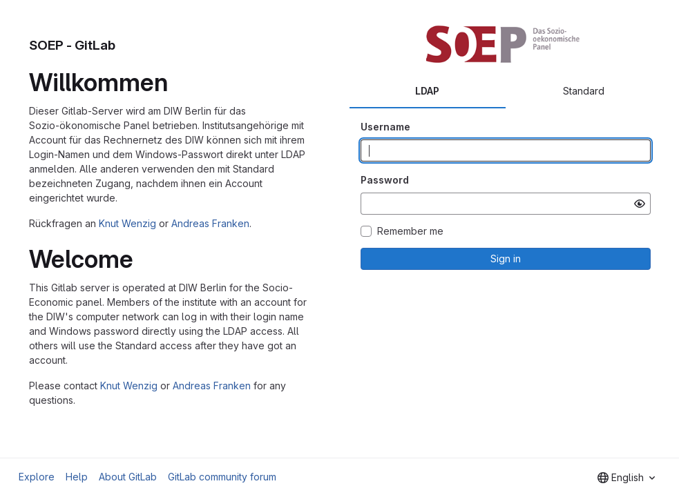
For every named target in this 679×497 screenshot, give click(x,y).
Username (385, 127)
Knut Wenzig (127, 223)
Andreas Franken (210, 223)
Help (77, 477)
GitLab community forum (222, 477)
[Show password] (640, 204)
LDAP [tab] (427, 91)
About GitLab (128, 477)
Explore (37, 477)
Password (385, 180)
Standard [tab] (583, 91)
